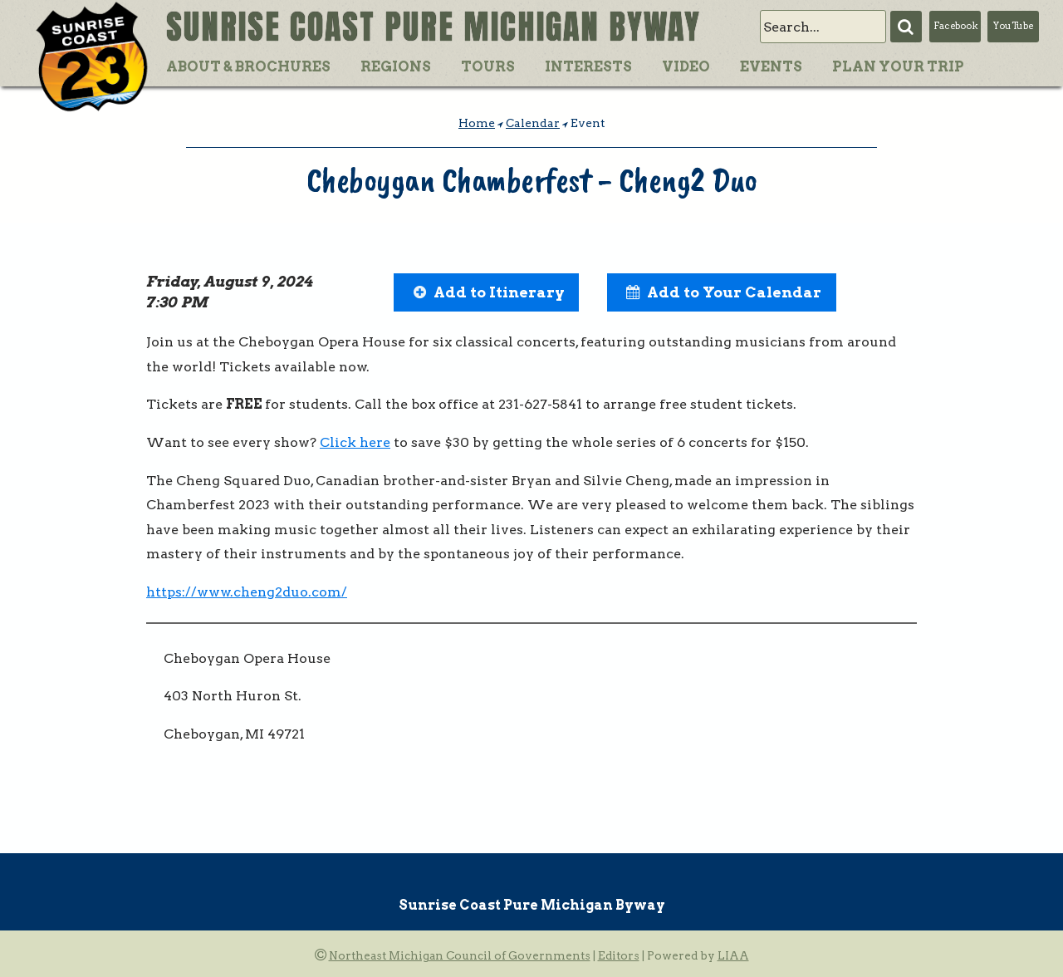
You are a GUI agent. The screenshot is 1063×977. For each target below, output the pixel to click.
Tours (488, 66)
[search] (823, 26)
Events (771, 66)
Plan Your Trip (898, 66)
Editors (618, 955)
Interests (588, 66)
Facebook (955, 26)
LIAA (733, 955)
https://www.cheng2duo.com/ (246, 592)
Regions (395, 66)
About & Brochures (248, 66)
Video (686, 66)
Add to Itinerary (499, 292)
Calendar (533, 123)
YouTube (1013, 26)
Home (476, 123)
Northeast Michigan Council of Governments (459, 955)
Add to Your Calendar (734, 292)
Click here (355, 442)
